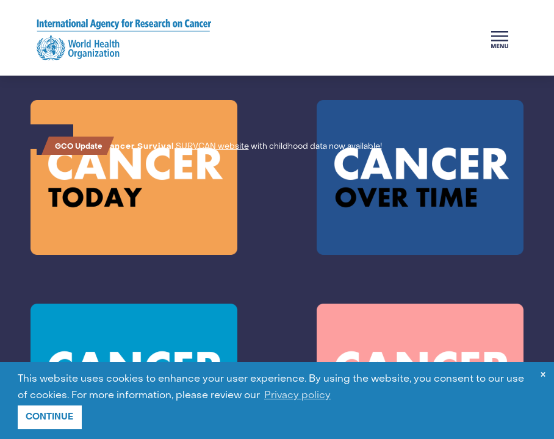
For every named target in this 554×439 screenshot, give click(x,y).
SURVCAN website (214, 147)
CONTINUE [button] (49, 417)
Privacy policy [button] (297, 396)
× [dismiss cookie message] (543, 376)
